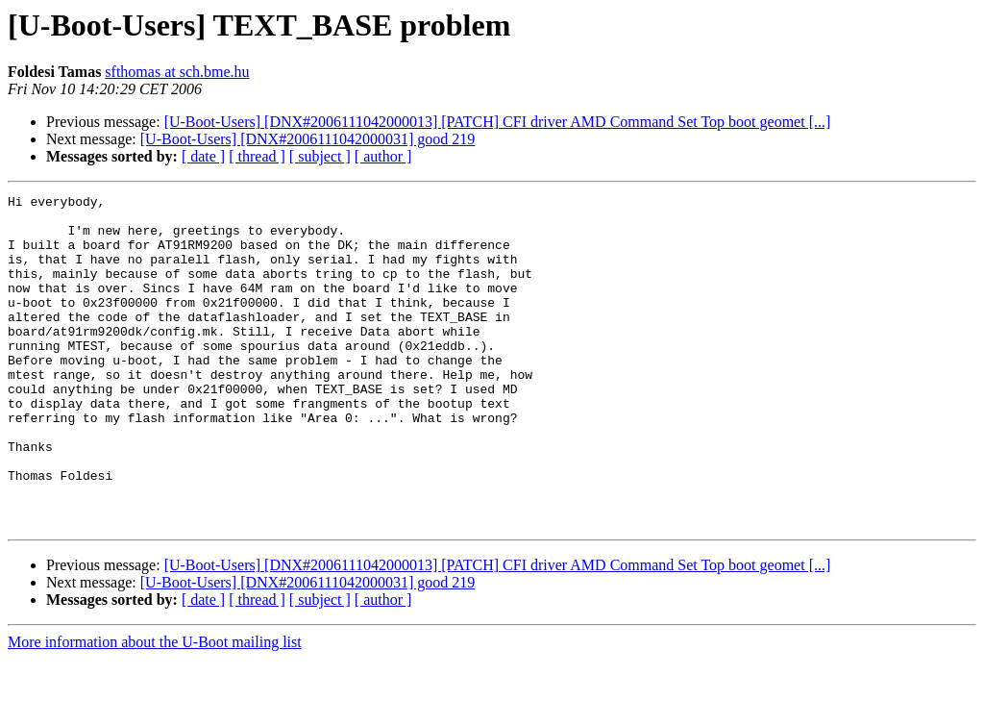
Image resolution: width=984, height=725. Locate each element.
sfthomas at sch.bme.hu (177, 71)
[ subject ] (320, 156)
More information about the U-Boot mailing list (155, 708)
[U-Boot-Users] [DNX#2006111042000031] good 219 (308, 139)
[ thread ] (257, 156)
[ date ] (203, 156)
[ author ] (383, 156)
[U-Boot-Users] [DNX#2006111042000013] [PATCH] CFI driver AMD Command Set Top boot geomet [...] (497, 121)
